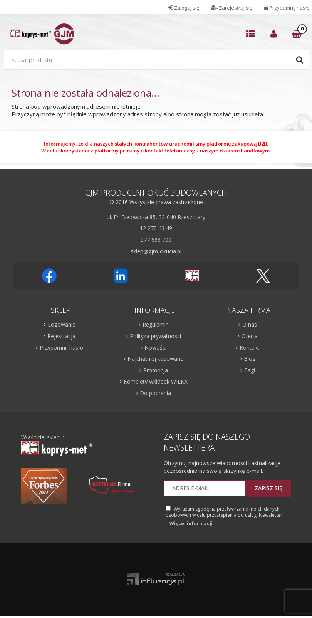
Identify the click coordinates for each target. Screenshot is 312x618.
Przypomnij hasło (61, 347)
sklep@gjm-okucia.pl (156, 251)
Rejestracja (61, 336)
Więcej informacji (191, 523)
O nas (249, 324)
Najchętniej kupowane (155, 358)
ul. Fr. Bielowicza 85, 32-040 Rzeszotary (156, 217)
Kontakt (249, 347)
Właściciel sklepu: (57, 445)
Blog (249, 358)
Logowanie (61, 324)
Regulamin (156, 324)
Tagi (249, 370)
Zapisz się (268, 488)
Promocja (155, 370)
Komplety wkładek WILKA (156, 381)
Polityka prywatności (155, 336)
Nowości (155, 347)
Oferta (250, 336)
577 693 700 (156, 239)
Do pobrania (155, 393)
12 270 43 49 (156, 228)
